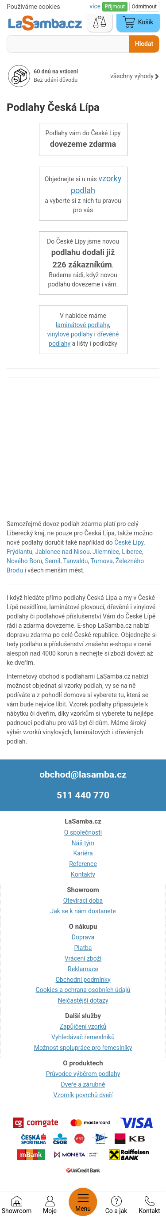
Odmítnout (144, 7)
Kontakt (149, 1205)
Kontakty (83, 874)
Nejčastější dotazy (83, 1000)
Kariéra (83, 853)
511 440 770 (83, 795)
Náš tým (83, 843)
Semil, (53, 561)
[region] (83, 453)
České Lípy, (129, 542)
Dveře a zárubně (83, 1084)
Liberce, (132, 551)
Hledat (144, 43)
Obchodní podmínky (82, 979)
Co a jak (116, 1205)
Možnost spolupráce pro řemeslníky (83, 1047)
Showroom (16, 1205)
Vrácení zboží (83, 958)
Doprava (83, 937)
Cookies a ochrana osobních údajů (83, 989)
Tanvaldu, (76, 561)
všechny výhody (134, 76)
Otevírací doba (83, 900)
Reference (83, 863)
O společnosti (83, 832)
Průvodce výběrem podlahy (83, 1073)
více (95, 6)
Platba (83, 947)
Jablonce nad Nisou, (63, 551)
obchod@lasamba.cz (83, 774)
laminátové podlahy (82, 324)
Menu (83, 1202)
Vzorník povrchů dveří (83, 1095)
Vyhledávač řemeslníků (83, 1037)
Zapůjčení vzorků (83, 1026)
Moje (50, 1205)
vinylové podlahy (70, 334)
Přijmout (115, 7)
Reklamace (83, 969)
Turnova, (102, 561)
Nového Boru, (25, 561)
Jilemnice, (106, 551)
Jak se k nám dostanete (83, 911)
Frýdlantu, (20, 551)
